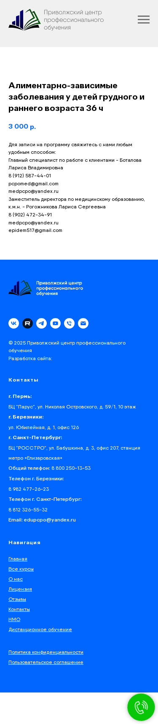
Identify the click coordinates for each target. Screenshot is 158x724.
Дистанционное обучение (40, 629)
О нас (15, 579)
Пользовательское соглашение (45, 662)
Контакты (19, 609)
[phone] (69, 323)
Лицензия (20, 589)
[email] (83, 323)
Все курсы (21, 569)
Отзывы (17, 599)
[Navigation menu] (144, 20)
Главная (17, 559)
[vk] (13, 323)
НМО (14, 619)
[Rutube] (27, 323)
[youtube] (55, 323)
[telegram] (41, 323)
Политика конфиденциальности (45, 652)
